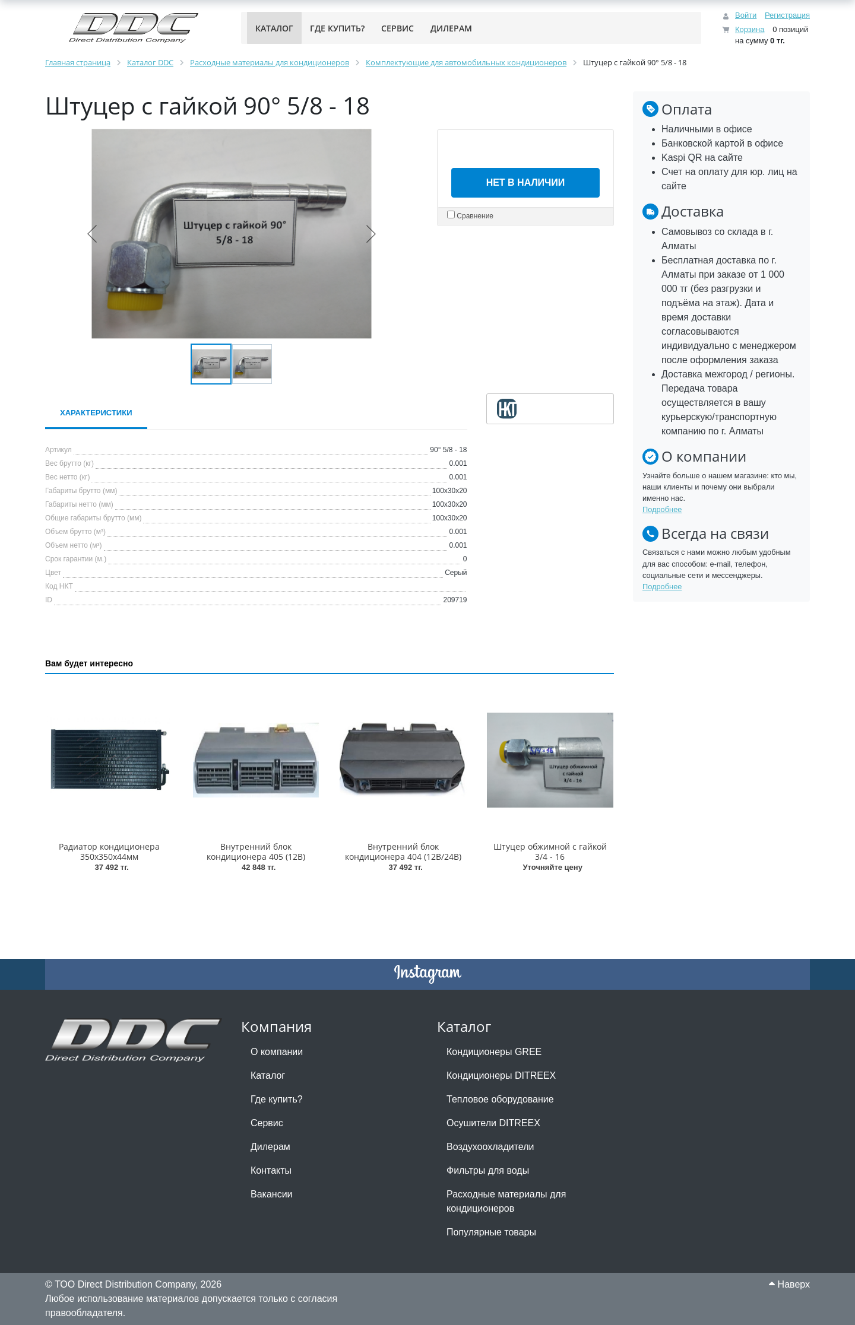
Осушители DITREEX (493, 1123)
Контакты (271, 1170)
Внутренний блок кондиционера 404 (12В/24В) (403, 851)
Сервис (267, 1123)
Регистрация (787, 15)
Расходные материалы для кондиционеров (506, 1201)
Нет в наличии (525, 182)
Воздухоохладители (490, 1147)
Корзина (750, 29)
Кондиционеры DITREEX (501, 1075)
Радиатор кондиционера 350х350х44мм (109, 851)
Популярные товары (491, 1232)
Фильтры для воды (487, 1170)
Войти (745, 15)
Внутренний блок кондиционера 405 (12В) (256, 851)
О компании (277, 1052)
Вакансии (272, 1194)
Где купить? (277, 1099)
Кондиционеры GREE (494, 1052)
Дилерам (270, 1147)
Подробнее (662, 509)
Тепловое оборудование (500, 1099)
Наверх (789, 1284)
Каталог (268, 1075)
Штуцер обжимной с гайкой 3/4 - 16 (550, 851)
